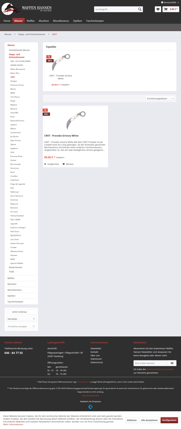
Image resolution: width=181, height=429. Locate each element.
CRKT (12, 77)
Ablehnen (132, 420)
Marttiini (14, 208)
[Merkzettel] (158, 9)
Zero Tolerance (16, 196)
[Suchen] (140, 9)
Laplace (13, 124)
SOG (12, 152)
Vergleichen (51, 164)
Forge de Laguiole (17, 184)
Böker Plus (14, 73)
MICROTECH (15, 235)
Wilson (13, 128)
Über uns (95, 355)
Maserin (13, 109)
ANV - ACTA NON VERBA (20, 61)
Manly (13, 89)
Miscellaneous (14, 289)
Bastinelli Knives (17, 120)
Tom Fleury (15, 97)
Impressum (96, 358)
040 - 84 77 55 (13, 353)
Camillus (14, 176)
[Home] (6, 21)
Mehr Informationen (13, 424)
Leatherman (15, 132)
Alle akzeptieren (149, 420)
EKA (12, 188)
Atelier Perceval (17, 243)
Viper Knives (15, 140)
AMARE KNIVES (16, 65)
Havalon (13, 255)
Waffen (11, 278)
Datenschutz (97, 362)
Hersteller (12, 319)
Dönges (13, 81)
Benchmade (15, 164)
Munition (11, 284)
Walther (13, 105)
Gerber (13, 160)
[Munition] (44, 21)
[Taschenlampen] (95, 21)
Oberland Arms (16, 251)
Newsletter (96, 348)
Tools (11, 271)
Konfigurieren (169, 420)
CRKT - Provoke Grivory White (60, 77)
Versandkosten (83, 382)
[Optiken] (77, 21)
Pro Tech (14, 211)
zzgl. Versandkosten (90, 395)
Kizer (12, 116)
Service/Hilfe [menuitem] (169, 2)
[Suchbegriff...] (118, 9)
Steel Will (14, 112)
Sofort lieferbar (19, 311)
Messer (11, 45)
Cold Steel (14, 180)
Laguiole (13, 223)
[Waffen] (31, 21)
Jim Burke (14, 136)
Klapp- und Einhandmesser (17, 56)
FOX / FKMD (15, 219)
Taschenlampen (15, 301)
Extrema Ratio (16, 156)
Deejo (12, 101)
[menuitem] (118, 9)
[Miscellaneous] (61, 21)
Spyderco (14, 148)
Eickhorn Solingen (18, 227)
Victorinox (14, 168)
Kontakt (94, 352)
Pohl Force (14, 231)
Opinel (13, 144)
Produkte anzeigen (21, 326)
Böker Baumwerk (17, 69)
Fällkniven (14, 192)
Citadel (13, 247)
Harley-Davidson (17, 215)
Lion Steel (14, 239)
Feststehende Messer (19, 50)
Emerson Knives (17, 85)
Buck (12, 172)
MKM (12, 93)
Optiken (11, 295)
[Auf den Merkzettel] (68, 164)
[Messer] (18, 21)
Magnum (14, 204)
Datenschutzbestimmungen (160, 369)
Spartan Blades (16, 263)
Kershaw (14, 200)
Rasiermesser (15, 267)
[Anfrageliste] (170, 9)
